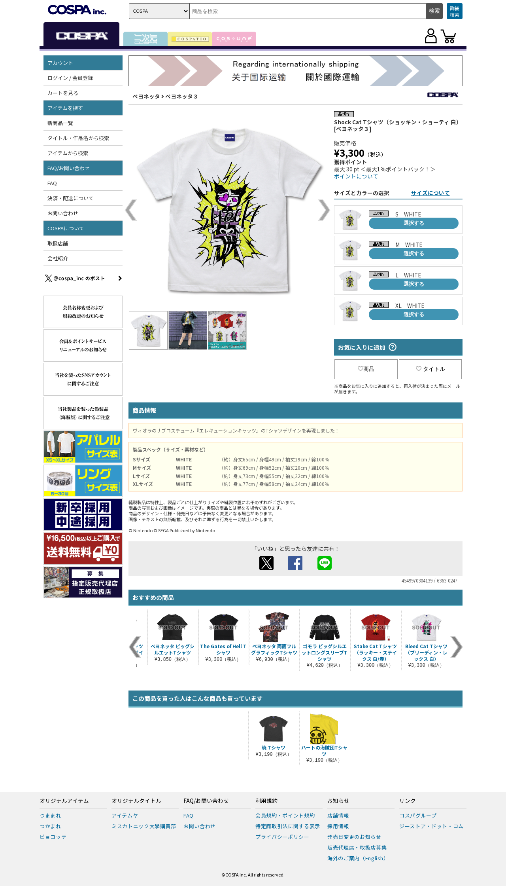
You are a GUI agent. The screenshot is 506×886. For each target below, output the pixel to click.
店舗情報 (338, 815)
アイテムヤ (124, 815)
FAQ (52, 183)
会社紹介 (57, 258)
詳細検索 (454, 11)
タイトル (430, 369)
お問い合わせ (62, 213)
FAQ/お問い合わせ (68, 168)
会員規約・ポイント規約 (285, 815)
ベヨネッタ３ (181, 96)
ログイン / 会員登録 (70, 78)
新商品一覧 (60, 123)
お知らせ (338, 800)
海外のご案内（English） (358, 858)
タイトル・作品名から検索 (78, 138)
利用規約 (266, 800)
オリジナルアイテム (64, 800)
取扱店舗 (57, 243)
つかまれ (50, 826)
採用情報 (338, 826)
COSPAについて (65, 228)
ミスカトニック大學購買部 (143, 826)
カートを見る (62, 93)
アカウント (60, 62)
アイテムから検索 (67, 153)
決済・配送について (70, 198)
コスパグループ (418, 815)
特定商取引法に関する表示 (287, 826)
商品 (366, 369)
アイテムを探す (65, 108)
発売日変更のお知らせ (354, 836)
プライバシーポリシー (282, 836)
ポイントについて (356, 176)
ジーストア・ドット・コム (431, 826)
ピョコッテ (53, 836)
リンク (407, 800)
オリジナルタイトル (136, 800)
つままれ (50, 815)
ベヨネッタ (146, 96)
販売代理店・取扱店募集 (357, 847)
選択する (414, 223)
